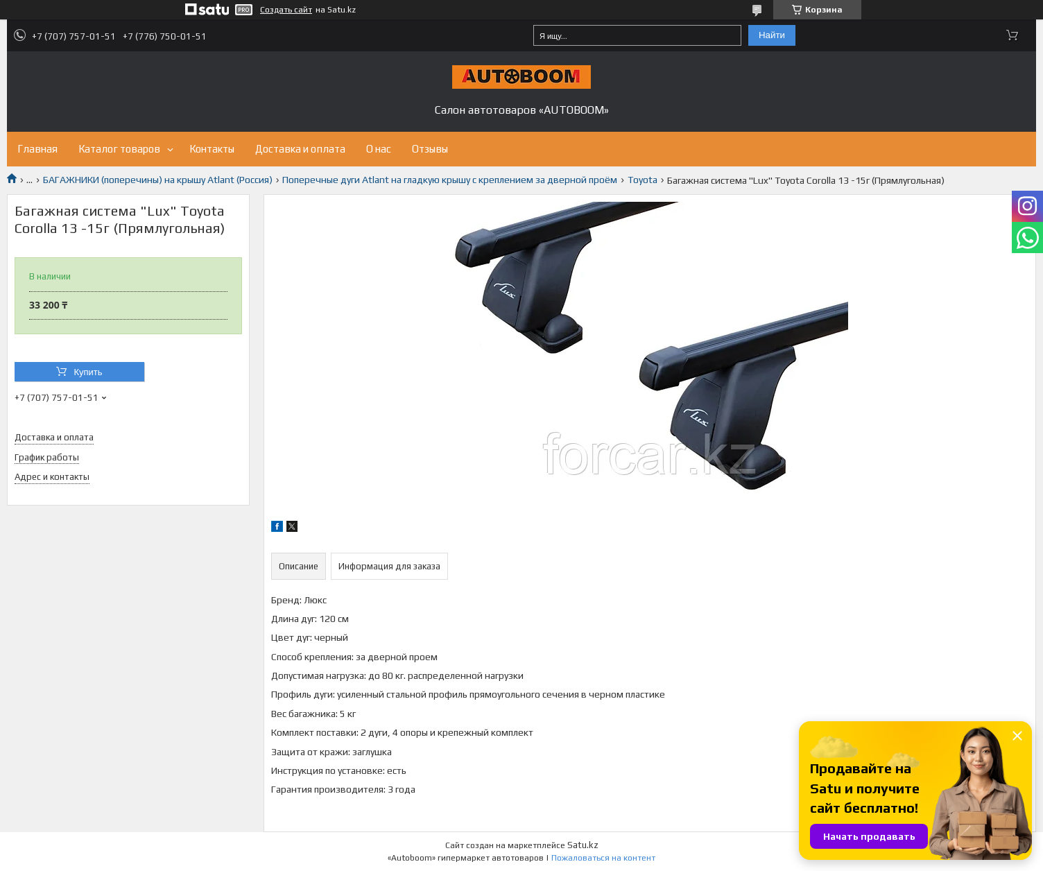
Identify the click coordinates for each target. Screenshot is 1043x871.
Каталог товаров (119, 149)
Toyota (642, 179)
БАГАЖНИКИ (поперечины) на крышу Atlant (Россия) (158, 179)
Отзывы (430, 149)
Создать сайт (286, 10)
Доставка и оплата (300, 149)
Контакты (211, 149)
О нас (378, 149)
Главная (37, 149)
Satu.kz (582, 845)
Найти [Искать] (772, 35)
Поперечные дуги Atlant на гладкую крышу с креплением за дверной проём (449, 179)
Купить (88, 372)
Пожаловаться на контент (603, 858)
